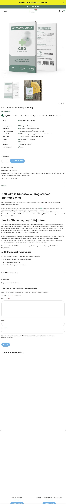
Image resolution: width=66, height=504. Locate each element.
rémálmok (10, 175)
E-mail (3, 328)
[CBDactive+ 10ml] (17, 426)
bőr (12, 173)
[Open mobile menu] (4, 11)
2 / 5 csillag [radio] (16, 295)
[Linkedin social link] (35, 6)
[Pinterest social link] (33, 6)
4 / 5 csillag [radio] (19, 295)
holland (33, 173)
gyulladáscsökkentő (24, 173)
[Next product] (63, 103)
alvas (8, 173)
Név (3, 320)
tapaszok (17, 175)
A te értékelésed (7, 296)
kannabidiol (39, 173)
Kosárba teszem (17, 161)
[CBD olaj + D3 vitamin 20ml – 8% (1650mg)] (49, 426)
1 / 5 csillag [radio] (15, 295)
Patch (4, 175)
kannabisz (47, 173)
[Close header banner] (63, 2)
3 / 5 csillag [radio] (17, 295)
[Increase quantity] (8, 161)
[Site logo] (33, 11)
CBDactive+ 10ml (17, 498)
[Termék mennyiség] (5, 161)
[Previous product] (59, 103)
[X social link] (30, 6)
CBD (15, 173)
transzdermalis (25, 175)
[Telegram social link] (38, 6)
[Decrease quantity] (2, 161)
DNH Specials (13, 170)
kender (54, 173)
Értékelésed (5, 299)
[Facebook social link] (27, 6)
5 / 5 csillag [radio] (20, 295)
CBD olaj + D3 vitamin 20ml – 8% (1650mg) (49, 498)
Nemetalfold (61, 173)
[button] (3, 47)
